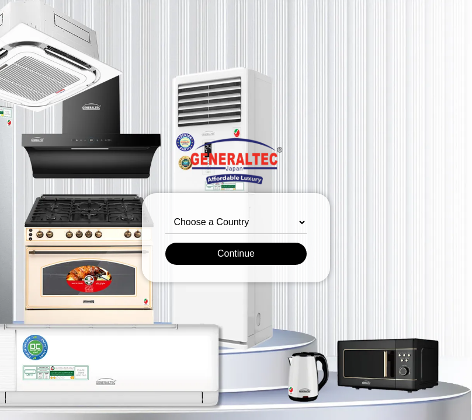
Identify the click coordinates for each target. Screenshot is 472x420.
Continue (236, 253)
